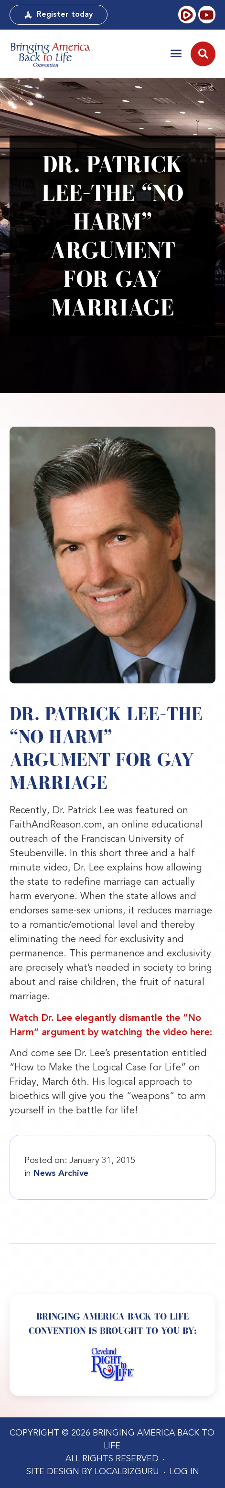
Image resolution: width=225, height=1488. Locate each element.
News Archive (60, 1173)
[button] (176, 53)
